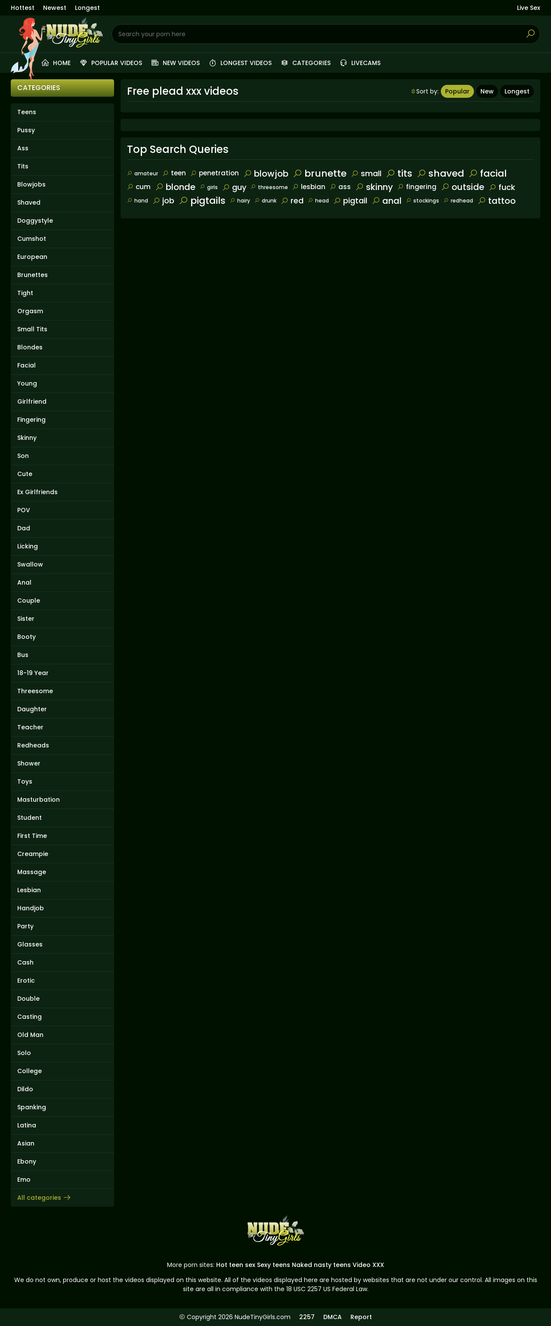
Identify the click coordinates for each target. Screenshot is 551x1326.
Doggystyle (35, 220)
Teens (26, 112)
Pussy (26, 130)
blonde (175, 187)
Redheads (33, 745)
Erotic (26, 980)
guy (234, 187)
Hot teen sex (235, 1265)
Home (56, 63)
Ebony (26, 1161)
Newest (54, 7)
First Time (32, 835)
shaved (440, 173)
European (32, 256)
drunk (265, 200)
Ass (22, 148)
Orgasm (30, 311)
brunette (320, 173)
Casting (29, 1016)
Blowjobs (31, 184)
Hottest (22, 7)
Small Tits (32, 329)
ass (340, 186)
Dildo (25, 1089)
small (366, 173)
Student (29, 817)
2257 (307, 1317)
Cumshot (31, 238)
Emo (24, 1179)
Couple (28, 600)
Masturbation (38, 799)
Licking (27, 546)
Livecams (360, 63)
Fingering (31, 419)
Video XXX (368, 1265)
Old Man (30, 1034)
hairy (240, 200)
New (487, 91)
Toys (24, 781)
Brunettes (32, 275)
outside (462, 187)
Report (361, 1317)
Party (25, 926)
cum (139, 186)
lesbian (308, 186)
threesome (269, 187)
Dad (23, 528)
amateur (142, 173)
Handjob (30, 908)
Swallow (30, 564)
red (292, 200)
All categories (44, 1197)
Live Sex (528, 7)
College (29, 1071)
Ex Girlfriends (37, 492)
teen (174, 172)
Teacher (30, 727)
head (318, 200)
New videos (175, 63)
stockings (422, 200)
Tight (25, 293)
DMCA (332, 1317)
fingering (416, 186)
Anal (24, 582)
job (163, 200)
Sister (25, 618)
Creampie (32, 854)
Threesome (35, 691)
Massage (31, 872)
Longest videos (240, 63)
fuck (502, 187)
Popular (457, 91)
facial (487, 173)
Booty (26, 636)
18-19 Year (33, 673)
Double (28, 998)
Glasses (30, 944)
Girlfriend (31, 401)
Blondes (30, 347)
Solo (24, 1053)
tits (399, 173)
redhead (458, 200)
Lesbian (29, 890)
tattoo (496, 201)
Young (27, 383)
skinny (374, 187)
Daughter (32, 709)
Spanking (31, 1107)
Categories (305, 63)
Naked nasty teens (321, 1265)
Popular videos (110, 63)
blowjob (265, 174)
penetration (214, 172)
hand (137, 200)
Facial (26, 365)
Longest (87, 7)
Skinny (27, 437)
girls (209, 187)
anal (386, 201)
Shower (28, 763)
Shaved (28, 202)
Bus (22, 655)
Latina (26, 1125)
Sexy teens (273, 1265)
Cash (25, 962)
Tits (22, 166)
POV (23, 510)
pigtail (350, 200)
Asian (25, 1143)
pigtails (202, 200)
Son (23, 455)
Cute (24, 474)
